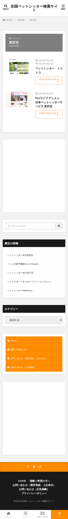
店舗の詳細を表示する (49, 80)
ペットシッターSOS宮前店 (20, 255)
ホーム (8, 514)
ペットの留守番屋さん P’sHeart (22, 264)
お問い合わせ (42, 514)
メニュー (25, 514)
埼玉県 (21, 20)
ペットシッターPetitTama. (20, 290)
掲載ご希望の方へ (19, 349)
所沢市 (33, 20)
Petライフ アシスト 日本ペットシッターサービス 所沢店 (49, 102)
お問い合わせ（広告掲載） (23, 367)
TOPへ (59, 514)
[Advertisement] (34, 176)
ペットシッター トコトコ (49, 70)
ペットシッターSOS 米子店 (20, 272)
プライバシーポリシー (34, 493)
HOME (9, 20)
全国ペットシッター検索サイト (34, 8)
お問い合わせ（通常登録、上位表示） (28, 358)
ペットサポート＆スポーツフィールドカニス (29, 281)
